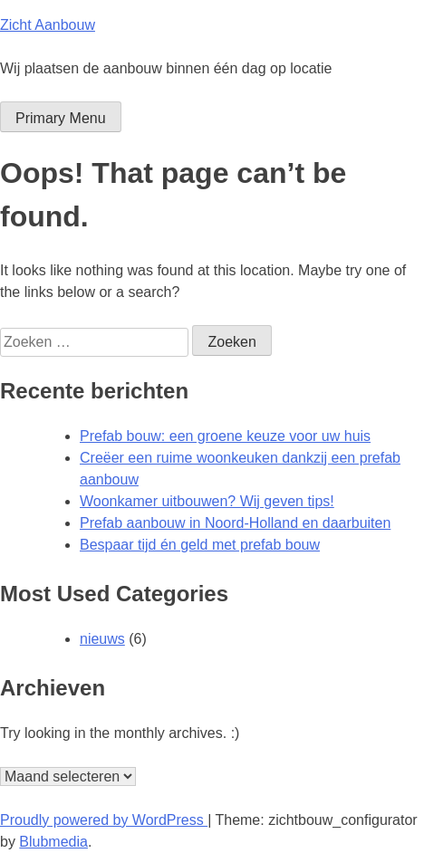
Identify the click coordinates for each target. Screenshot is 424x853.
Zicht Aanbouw (47, 25)
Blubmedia (53, 841)
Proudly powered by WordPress (103, 820)
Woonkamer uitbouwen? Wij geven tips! (207, 501)
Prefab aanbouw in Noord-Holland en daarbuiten (235, 523)
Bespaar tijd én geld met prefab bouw (200, 544)
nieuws (102, 639)
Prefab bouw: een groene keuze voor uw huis (225, 436)
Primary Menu (60, 118)
